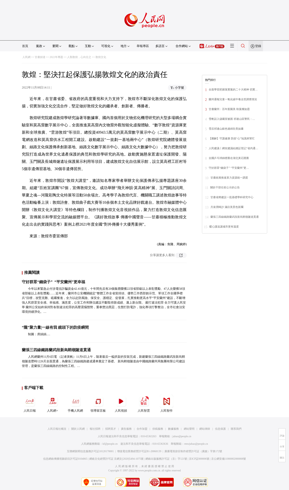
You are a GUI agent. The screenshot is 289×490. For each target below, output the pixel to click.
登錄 (258, 46)
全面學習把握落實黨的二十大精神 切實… (233, 89)
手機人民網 (75, 403)
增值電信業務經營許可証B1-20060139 (139, 451)
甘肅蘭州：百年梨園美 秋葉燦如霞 (229, 109)
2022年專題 (56, 57)
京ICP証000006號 (199, 458)
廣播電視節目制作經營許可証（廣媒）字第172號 (193, 451)
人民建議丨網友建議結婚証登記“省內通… (233, 148)
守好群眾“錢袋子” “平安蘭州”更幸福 (53, 282)
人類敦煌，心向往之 (79, 57)
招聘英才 (110, 428)
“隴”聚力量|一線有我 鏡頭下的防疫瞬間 (55, 327)
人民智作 (166, 403)
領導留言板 (98, 403)
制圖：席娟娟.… (39, 334)
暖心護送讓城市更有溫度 (224, 226)
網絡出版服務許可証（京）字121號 (166, 458)
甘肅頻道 (40, 57)
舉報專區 (143, 46)
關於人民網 (78, 428)
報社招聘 (95, 428)
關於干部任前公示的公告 (225, 187)
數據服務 (173, 428)
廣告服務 (126, 428)
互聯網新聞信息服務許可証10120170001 (90, 451)
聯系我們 (236, 428)
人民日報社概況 (57, 428)
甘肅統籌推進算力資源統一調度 (229, 177)
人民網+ (52, 403)
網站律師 (204, 428)
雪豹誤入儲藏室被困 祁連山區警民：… (232, 119)
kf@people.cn (110, 443)
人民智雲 (143, 403)
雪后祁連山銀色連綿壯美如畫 (226, 128)
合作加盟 (142, 428)
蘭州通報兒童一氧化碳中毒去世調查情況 (233, 99)
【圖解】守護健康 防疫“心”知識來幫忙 (232, 138)
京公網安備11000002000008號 (228, 458)
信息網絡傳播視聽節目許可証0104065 (65, 458)
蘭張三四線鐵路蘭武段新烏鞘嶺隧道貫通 (56, 350)
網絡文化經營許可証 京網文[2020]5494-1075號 (116, 458)
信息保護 (220, 428)
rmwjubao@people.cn (196, 443)
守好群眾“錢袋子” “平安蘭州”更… (229, 167)
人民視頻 (121, 403)
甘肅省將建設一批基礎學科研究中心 (231, 197)
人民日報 (29, 403)
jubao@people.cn (181, 436)
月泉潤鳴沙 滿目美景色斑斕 (226, 207)
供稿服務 (157, 428)
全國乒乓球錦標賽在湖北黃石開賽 (229, 158)
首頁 (25, 46)
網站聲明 (189, 428)
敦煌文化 (100, 57)
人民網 (26, 57)
